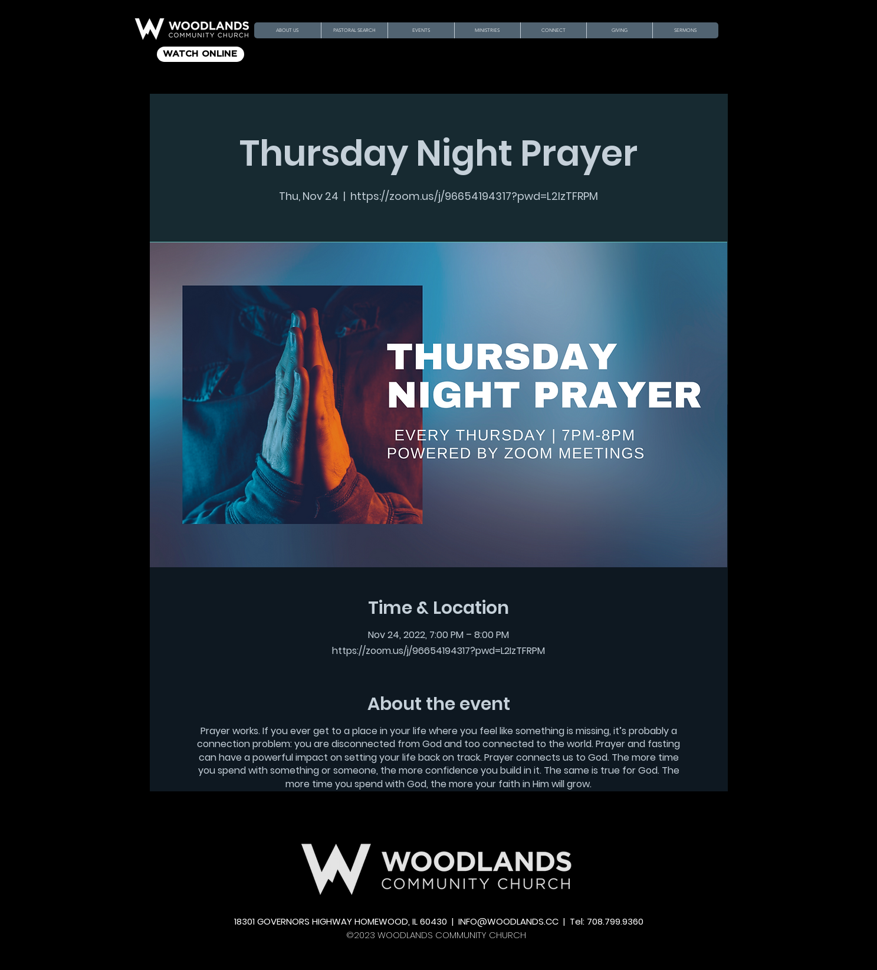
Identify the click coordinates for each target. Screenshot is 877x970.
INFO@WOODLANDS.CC (508, 921)
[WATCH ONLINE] (200, 54)
